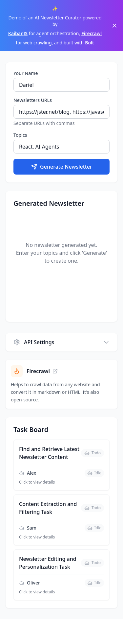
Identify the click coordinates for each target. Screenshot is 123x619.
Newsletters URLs (32, 100)
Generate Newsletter (61, 166)
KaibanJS (18, 33)
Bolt (89, 42)
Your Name (25, 73)
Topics (20, 135)
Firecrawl (91, 33)
